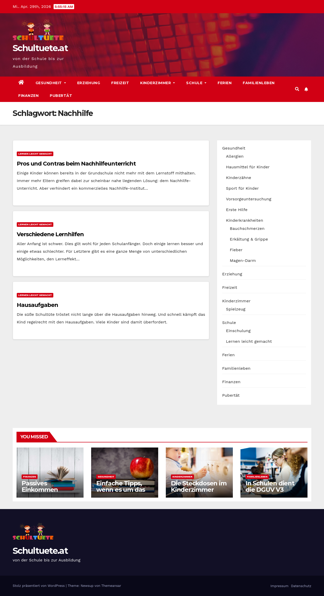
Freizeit (120, 83)
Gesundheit (51, 83)
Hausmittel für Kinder (248, 167)
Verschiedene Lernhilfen (50, 234)
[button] (297, 89)
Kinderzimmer (157, 83)
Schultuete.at (40, 48)
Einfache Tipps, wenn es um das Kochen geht (120, 490)
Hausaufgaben (37, 305)
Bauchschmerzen (247, 228)
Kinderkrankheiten (244, 220)
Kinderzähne (238, 177)
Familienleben (259, 83)
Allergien (235, 156)
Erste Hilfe (237, 209)
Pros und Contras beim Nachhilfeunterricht (76, 163)
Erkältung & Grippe (249, 239)
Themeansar (111, 586)
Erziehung (88, 83)
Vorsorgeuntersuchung (248, 199)
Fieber (236, 249)
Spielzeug (235, 309)
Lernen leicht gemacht (35, 153)
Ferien (225, 83)
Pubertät (61, 95)
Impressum (278, 586)
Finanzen (28, 95)
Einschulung (238, 330)
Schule (196, 83)
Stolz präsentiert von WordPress (39, 586)
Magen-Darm (243, 260)
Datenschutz (301, 586)
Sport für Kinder (242, 188)
